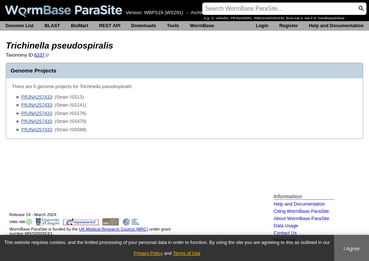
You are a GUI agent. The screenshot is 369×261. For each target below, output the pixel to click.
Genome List (19, 25)
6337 (39, 55)
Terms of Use (186, 253)
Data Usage (286, 225)
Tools (173, 25)
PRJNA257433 (36, 97)
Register (288, 25)
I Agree (352, 249)
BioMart (79, 25)
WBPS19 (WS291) (163, 12)
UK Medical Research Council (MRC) (113, 229)
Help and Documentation (336, 25)
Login (262, 25)
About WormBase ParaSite (301, 218)
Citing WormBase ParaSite (301, 211)
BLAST (52, 25)
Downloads (143, 25)
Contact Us (285, 233)
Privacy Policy (148, 253)
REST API (110, 25)
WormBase (202, 25)
